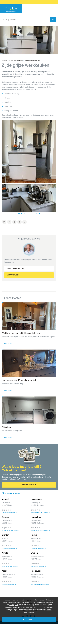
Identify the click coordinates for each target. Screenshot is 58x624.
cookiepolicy (14, 605)
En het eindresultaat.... (16, 60)
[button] (29, 268)
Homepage (4, 60)
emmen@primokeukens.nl (39, 566)
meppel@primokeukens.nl (10, 512)
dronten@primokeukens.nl (10, 548)
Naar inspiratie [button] (29, 484)
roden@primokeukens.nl (38, 548)
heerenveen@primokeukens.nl (40, 512)
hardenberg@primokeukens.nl (40, 530)
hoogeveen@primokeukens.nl (40, 584)
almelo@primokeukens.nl (10, 566)
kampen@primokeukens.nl (10, 530)
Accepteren (29, 619)
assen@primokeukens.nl (9, 584)
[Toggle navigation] (52, 9)
